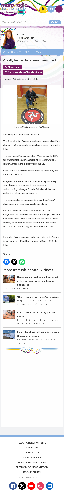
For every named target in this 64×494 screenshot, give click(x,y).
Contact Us (32, 452)
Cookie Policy (32, 472)
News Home (14, 67)
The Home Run (25, 37)
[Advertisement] (32, 389)
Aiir (43, 477)
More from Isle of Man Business (25, 72)
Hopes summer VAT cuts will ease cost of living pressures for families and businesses (37, 280)
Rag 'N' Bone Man (15, 52)
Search (54, 22)
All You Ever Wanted (34, 52)
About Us (32, 447)
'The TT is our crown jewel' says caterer (38, 296)
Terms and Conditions (32, 462)
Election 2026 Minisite (32, 442)
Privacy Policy (32, 457)
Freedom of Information (32, 467)
